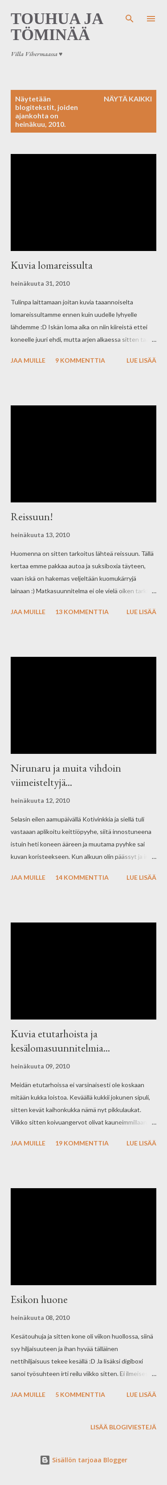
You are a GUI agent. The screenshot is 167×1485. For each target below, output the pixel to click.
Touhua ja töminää (56, 27)
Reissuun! (32, 516)
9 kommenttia (80, 360)
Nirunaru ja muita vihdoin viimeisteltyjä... (66, 775)
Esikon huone (39, 1299)
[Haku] (129, 16)
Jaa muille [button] (28, 360)
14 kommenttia (82, 877)
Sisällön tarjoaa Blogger (83, 1460)
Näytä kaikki (128, 98)
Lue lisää (141, 360)
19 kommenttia (82, 1143)
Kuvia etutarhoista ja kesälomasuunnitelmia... (60, 1041)
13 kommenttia (82, 611)
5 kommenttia (80, 1394)
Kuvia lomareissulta (52, 265)
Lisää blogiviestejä (123, 1427)
